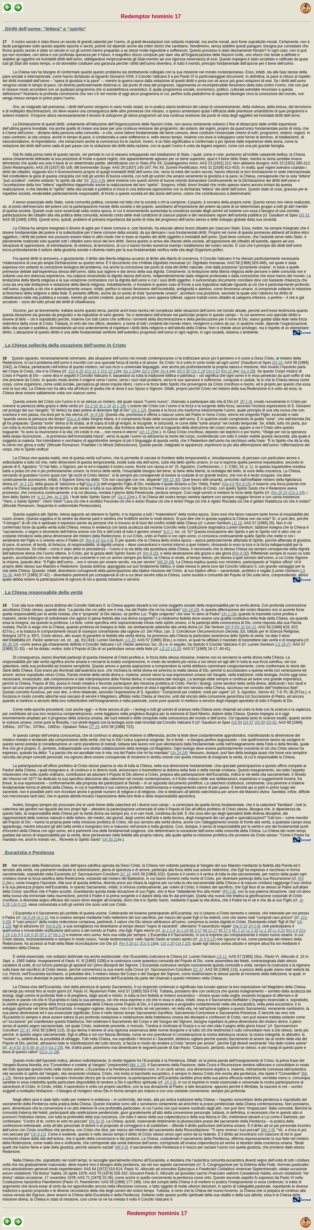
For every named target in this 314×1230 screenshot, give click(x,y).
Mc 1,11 (238, 930)
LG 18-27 (283, 644)
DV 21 (251, 627)
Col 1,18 (198, 371)
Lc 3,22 (278, 930)
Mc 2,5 (267, 1130)
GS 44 (236, 722)
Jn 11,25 (148, 432)
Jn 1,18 (229, 614)
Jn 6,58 (28, 1047)
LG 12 (165, 649)
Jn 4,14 (96, 414)
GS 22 (277, 362)
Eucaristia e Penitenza (28, 852)
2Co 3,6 (97, 180)
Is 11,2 (42, 497)
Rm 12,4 (228, 371)
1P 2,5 (169, 1082)
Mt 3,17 (195, 930)
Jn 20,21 (111, 839)
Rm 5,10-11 (129, 943)
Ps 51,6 (96, 1121)
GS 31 (304, 215)
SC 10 (125, 874)
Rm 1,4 (292, 930)
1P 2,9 (253, 926)
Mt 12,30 (171, 480)
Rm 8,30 (240, 553)
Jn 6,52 (15, 1047)
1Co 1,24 (295, 493)
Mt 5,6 (122, 1147)
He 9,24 (28, 917)
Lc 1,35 (265, 930)
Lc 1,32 (252, 930)
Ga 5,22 (124, 497)
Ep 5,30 (183, 371)
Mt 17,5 (224, 930)
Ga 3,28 (247, 371)
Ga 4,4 (73, 419)
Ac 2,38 (60, 497)
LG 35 (176, 649)
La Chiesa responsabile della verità (42, 592)
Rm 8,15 (243, 484)
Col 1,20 (168, 943)
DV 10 (239, 627)
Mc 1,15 (137, 1065)
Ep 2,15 (148, 371)
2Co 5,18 (147, 943)
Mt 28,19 (9, 644)
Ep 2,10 (91, 406)
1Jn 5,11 (18, 904)
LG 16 (237, 523)
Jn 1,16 (118, 406)
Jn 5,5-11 (206, 939)
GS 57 (248, 722)
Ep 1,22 (129, 371)
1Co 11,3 (92, 371)
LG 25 (130, 640)
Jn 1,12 (139, 410)
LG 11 (222, 956)
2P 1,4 (245, 401)
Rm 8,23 (53, 926)
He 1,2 (58, 935)
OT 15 (94, 727)
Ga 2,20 (55, 1047)
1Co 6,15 (75, 371)
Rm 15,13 (279, 493)
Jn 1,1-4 (168, 930)
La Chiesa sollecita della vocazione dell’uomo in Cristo (64, 345)
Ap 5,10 (240, 926)
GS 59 (259, 722)
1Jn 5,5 (17, 935)
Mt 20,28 (165, 562)
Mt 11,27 (210, 930)
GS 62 (271, 722)
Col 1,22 (182, 943)
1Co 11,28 (49, 1052)
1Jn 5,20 (31, 935)
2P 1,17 (45, 935)
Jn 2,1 (41, 917)
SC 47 (198, 969)
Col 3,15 (213, 371)
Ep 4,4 (166, 371)
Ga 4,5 (93, 484)
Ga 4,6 (228, 484)
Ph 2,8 (229, 891)
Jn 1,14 (105, 406)
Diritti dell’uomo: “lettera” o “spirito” (44, 28)
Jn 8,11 (39, 1134)
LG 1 (169, 532)
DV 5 (229, 627)
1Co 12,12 (108, 371)
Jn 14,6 (41, 1047)
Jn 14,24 (191, 610)
